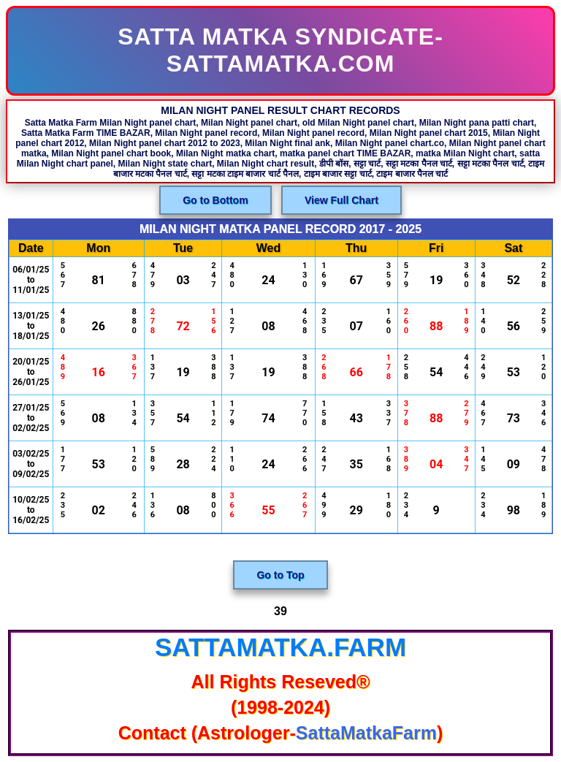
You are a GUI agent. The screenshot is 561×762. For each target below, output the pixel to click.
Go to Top (280, 575)
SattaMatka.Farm (280, 647)
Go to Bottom (215, 200)
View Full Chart (341, 200)
